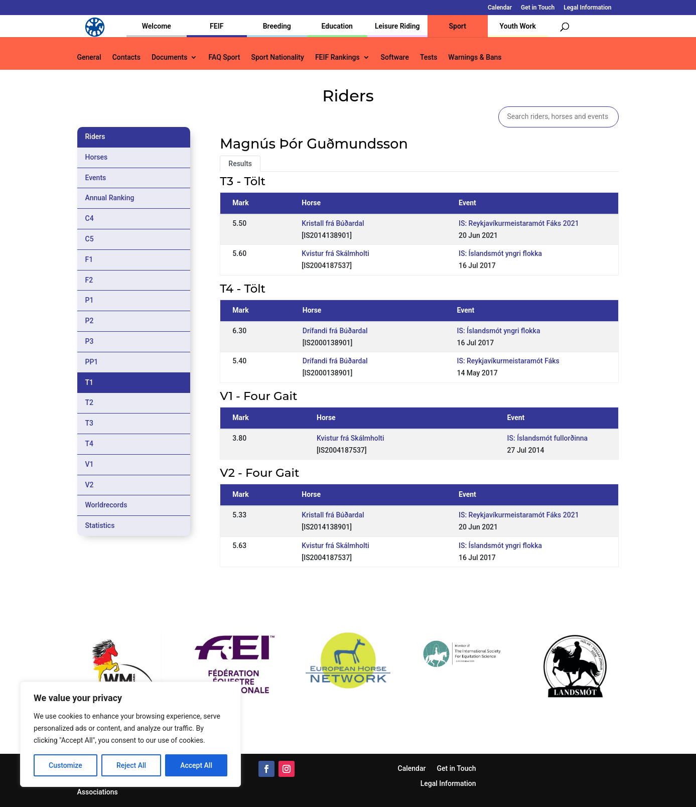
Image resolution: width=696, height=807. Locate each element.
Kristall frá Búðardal (333, 223)
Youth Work (518, 26)
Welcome (156, 26)
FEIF (216, 26)
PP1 (91, 362)
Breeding (277, 26)
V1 (89, 464)
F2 (89, 280)
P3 (89, 341)
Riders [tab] (95, 136)
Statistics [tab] (100, 525)
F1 (89, 259)
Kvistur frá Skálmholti (335, 253)
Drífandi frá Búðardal (335, 331)
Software (395, 57)
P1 (89, 300)
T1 (89, 382)
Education (337, 26)
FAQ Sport (224, 57)
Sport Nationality (277, 57)
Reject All (131, 765)
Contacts (126, 57)
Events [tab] (95, 178)
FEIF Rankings (337, 57)
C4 (89, 218)
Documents (170, 57)
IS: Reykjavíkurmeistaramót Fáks (508, 361)
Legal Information (587, 8)
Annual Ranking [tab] (109, 198)
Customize (65, 765)
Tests (428, 57)
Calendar (500, 8)
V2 (89, 485)
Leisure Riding (397, 26)
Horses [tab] (96, 157)
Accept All (196, 765)
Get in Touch (537, 8)
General (89, 57)
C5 (89, 239)
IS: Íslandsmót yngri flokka (500, 253)
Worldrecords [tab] (106, 505)
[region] (130, 734)
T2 (89, 402)
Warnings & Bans (474, 57)
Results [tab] (240, 164)
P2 (89, 321)
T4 (89, 444)
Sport (457, 26)
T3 (89, 423)
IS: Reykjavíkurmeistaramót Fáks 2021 (519, 223)
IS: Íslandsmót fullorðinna (547, 438)
